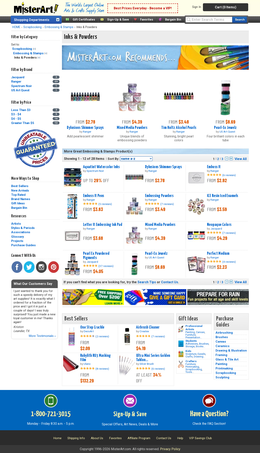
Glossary (17, 236)
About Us (97, 438)
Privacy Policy (170, 449)
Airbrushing (224, 332)
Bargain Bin (173, 19)
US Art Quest (20, 90)
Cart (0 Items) (225, 7)
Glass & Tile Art (227, 359)
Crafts (189, 356)
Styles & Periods (23, 228)
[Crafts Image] (181, 354)
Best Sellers (19, 186)
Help (180, 438)
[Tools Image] (181, 364)
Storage (190, 346)
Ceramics (223, 346)
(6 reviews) (229, 175)
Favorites (146, 19)
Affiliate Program (139, 438)
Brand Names (20, 199)
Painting (190, 332)
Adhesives (191, 343)
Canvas (200, 332)
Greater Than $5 (22, 123)
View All (241, 159)
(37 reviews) (106, 266)
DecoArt (89, 331)
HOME (16, 27)
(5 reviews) (105, 204)
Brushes (204, 343)
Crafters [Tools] (191, 361)
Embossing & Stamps (59, 27)
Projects (17, 241)
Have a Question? (209, 414)
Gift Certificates (84, 19)
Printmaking (192, 366)
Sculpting (222, 377)
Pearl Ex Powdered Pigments (96, 256)
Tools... (189, 372)
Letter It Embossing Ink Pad (102, 225)
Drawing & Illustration (231, 350)
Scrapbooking (32, 27)
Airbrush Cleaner (148, 327)
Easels (201, 353)
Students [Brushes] (191, 340)
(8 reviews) (102, 368)
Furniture (190, 334)
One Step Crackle (92, 327)
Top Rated (18, 195)
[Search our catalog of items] (239, 19)
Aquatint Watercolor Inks (101, 167)
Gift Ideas (18, 203)
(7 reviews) (167, 204)
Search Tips (147, 282)
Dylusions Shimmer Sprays (85, 128)
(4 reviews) (229, 261)
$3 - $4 (16, 114)
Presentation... (193, 337)
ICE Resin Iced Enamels (222, 196)
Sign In (196, 7)
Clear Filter (34, 49)
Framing (221, 355)
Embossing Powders (159, 196)
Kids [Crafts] (188, 351)
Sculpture (190, 353)
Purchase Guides (23, 245)
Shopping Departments (31, 20)
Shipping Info (76, 438)
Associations (20, 232)
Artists (16, 223)
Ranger (16, 81)
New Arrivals (20, 190)
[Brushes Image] (181, 343)
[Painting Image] (181, 329)
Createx (144, 331)
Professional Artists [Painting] (194, 327)
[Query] (208, 19)
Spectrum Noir (21, 86)
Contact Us (169, 282)
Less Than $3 (20, 110)
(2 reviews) (102, 336)
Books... (200, 346)
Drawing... (199, 356)
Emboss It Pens (93, 196)
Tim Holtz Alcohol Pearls (178, 128)
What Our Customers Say (33, 284)
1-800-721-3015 (50, 414)
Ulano (87, 363)
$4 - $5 (16, 119)
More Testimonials (42, 336)
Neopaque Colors (219, 225)
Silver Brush (147, 363)
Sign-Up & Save (118, 19)
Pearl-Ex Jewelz (225, 128)
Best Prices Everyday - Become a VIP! (143, 8)
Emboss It (214, 167)
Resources (18, 216)
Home (57, 438)
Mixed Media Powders (132, 128)
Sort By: (113, 159)
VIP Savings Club (200, 438)
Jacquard (17, 77)
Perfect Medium (218, 254)
